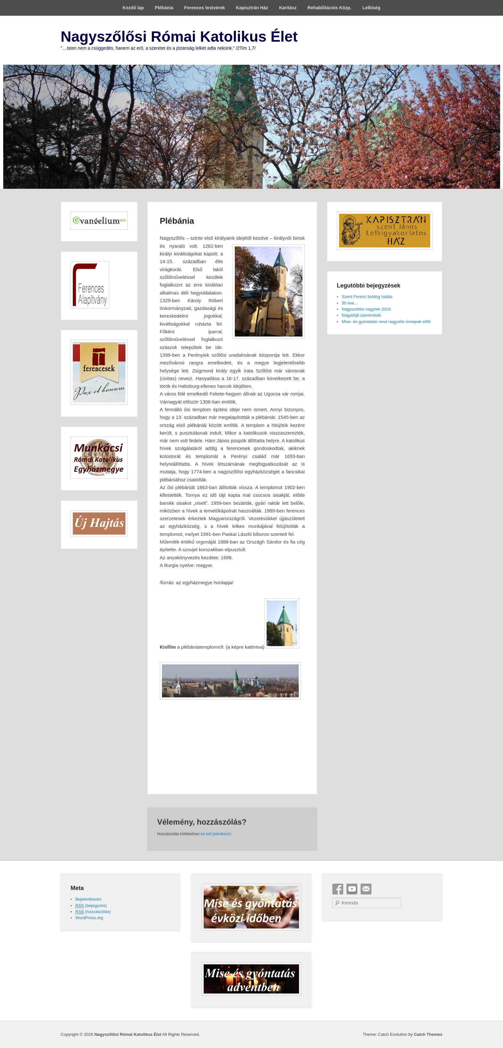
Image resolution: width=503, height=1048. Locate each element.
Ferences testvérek (204, 7)
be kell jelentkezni (215, 834)
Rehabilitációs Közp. (330, 7)
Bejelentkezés (88, 899)
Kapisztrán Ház (252, 7)
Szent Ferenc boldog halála (367, 296)
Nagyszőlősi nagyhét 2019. (367, 309)
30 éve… (350, 303)
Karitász (287, 7)
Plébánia (164, 7)
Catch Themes (428, 1034)
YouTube (351, 889)
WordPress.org (89, 917)
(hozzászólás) (93, 911)
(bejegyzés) (91, 905)
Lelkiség (371, 7)
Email (366, 889)
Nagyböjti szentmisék (361, 315)
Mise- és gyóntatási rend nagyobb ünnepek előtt (386, 321)
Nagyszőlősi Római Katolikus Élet (179, 36)
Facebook (337, 889)
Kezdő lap (133, 7)
